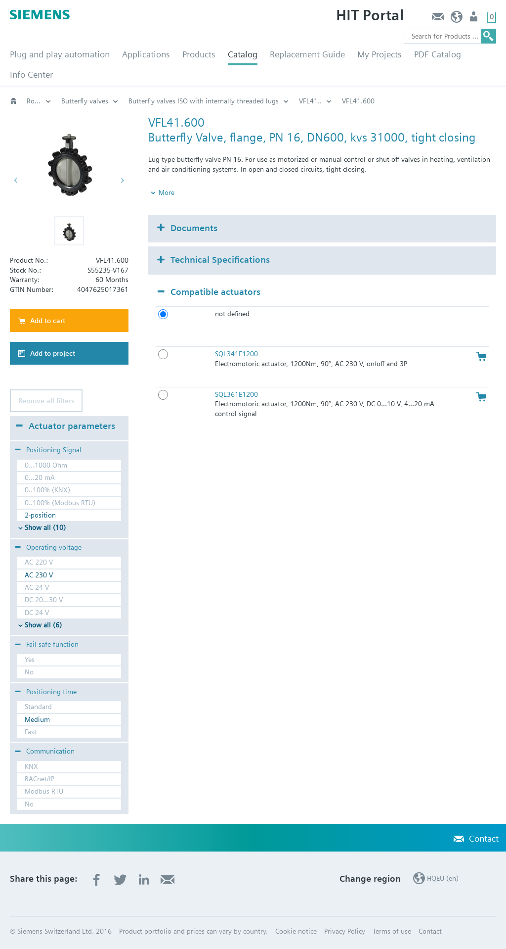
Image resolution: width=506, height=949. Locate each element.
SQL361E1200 (236, 394)
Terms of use (392, 931)
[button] (69, 230)
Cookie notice (296, 931)
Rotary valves (81, 101)
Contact (484, 838)
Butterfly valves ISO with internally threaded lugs (264, 101)
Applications (146, 54)
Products (198, 54)
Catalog (242, 54)
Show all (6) (43, 625)
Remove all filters (46, 401)
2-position (40, 515)
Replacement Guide (307, 54)
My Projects (379, 54)
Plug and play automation (60, 54)
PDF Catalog (437, 54)
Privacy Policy (344, 931)
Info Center (31, 74)
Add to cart (47, 321)
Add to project (52, 353)
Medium (37, 719)
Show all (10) (45, 527)
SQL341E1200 (236, 354)
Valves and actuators (39, 101)
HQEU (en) (443, 878)
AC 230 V (39, 575)
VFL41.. (371, 101)
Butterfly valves (145, 101)
